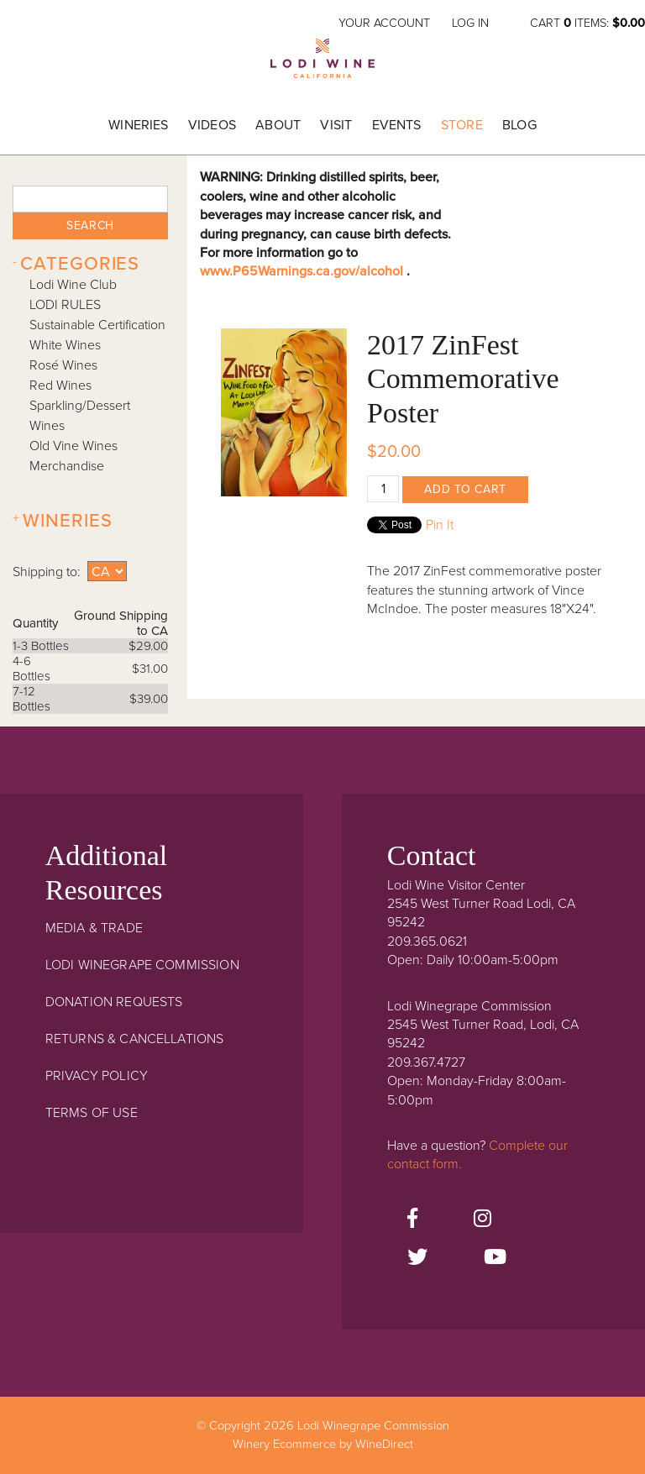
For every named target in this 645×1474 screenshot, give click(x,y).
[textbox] (90, 199)
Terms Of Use (91, 1112)
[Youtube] (495, 1258)
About (278, 125)
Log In (470, 23)
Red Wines (60, 385)
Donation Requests (114, 1002)
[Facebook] (412, 1219)
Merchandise (66, 466)
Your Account (384, 23)
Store (462, 125)
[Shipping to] (107, 571)
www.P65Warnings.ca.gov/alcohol (303, 271)
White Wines (65, 345)
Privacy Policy (96, 1075)
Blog (519, 125)
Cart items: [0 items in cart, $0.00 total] (587, 23)
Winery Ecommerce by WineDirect (323, 1444)
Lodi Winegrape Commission (322, 64)
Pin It (440, 525)
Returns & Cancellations (134, 1039)
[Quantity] (383, 488)
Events (397, 125)
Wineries (138, 125)
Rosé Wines (63, 365)
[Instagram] (482, 1219)
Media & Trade (94, 928)
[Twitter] (417, 1258)
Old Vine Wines (73, 446)
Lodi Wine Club (73, 284)
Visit (336, 125)
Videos (212, 125)
